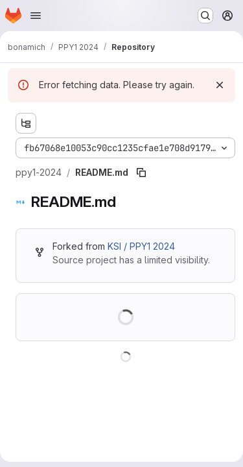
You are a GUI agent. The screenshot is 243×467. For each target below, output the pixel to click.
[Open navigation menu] (35, 15)
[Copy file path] (141, 172)
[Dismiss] (219, 85)
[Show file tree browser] (26, 123)
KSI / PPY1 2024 (141, 246)
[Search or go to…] (205, 15)
